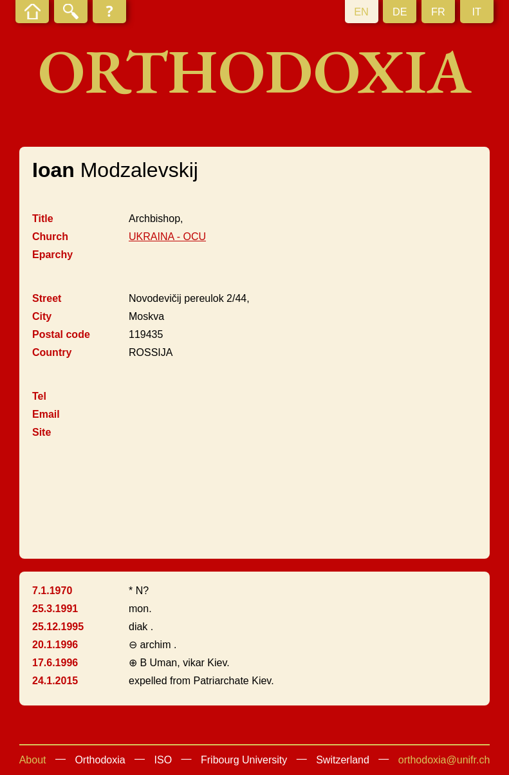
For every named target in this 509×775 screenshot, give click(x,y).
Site (41, 432)
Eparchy (52, 254)
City (41, 316)
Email (46, 414)
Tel (39, 396)
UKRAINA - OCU (167, 236)
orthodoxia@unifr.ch (444, 759)
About (32, 759)
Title (42, 218)
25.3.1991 (55, 608)
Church (50, 236)
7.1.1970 (52, 590)
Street (46, 298)
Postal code (61, 334)
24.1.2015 (55, 680)
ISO (163, 759)
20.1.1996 (55, 644)
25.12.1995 (58, 626)
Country (51, 352)
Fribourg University (244, 759)
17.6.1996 (55, 662)
